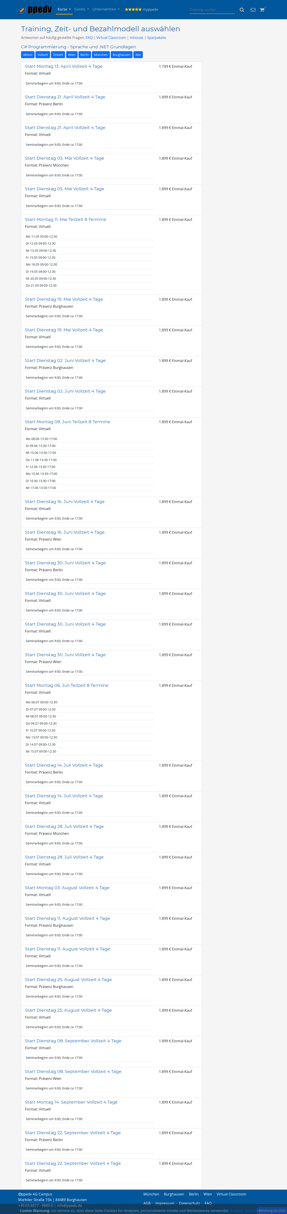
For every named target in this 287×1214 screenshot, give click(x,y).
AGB (147, 1203)
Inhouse (136, 37)
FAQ (89, 37)
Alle (138, 55)
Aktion (28, 55)
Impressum (164, 1203)
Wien (72, 55)
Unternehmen (105, 9)
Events (80, 9)
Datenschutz (189, 1203)
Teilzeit (58, 55)
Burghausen (121, 55)
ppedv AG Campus (35, 1194)
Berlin (84, 55)
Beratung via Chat (272, 1210)
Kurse (63, 9)
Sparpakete (156, 37)
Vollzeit (42, 55)
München (101, 55)
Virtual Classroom (111, 37)
